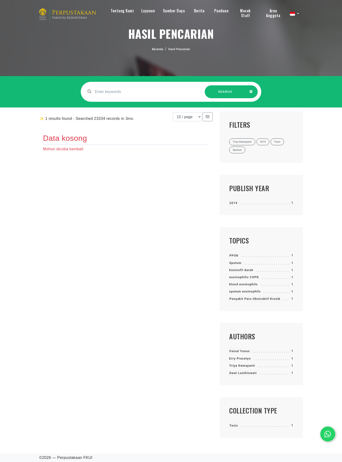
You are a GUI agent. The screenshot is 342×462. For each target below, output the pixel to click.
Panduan (221, 11)
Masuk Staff (245, 13)
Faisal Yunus (239, 351)
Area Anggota (273, 13)
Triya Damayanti (242, 365)
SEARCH (225, 94)
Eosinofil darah (241, 270)
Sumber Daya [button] (174, 11)
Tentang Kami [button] (122, 11)
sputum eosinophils (245, 291)
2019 (233, 203)
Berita (199, 11)
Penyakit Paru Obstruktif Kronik (254, 299)
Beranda (157, 49)
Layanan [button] (148, 11)
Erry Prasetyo (240, 358)
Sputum (235, 263)
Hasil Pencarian (179, 49)
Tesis (233, 425)
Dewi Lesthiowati (243, 373)
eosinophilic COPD (244, 277)
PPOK (233, 255)
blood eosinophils (243, 284)
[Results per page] (187, 116)
